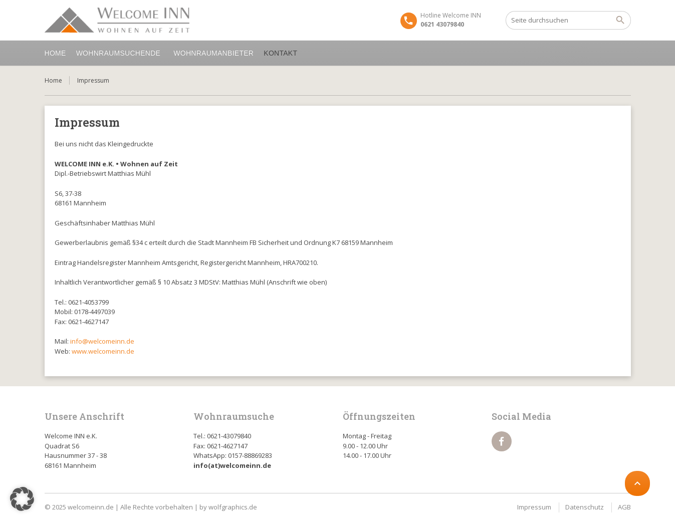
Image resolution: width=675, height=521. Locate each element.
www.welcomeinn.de (103, 351)
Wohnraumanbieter (213, 53)
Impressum (534, 506)
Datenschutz (584, 506)
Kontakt (282, 53)
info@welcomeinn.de (102, 341)
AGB (624, 506)
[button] (22, 499)
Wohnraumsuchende (120, 53)
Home (55, 53)
